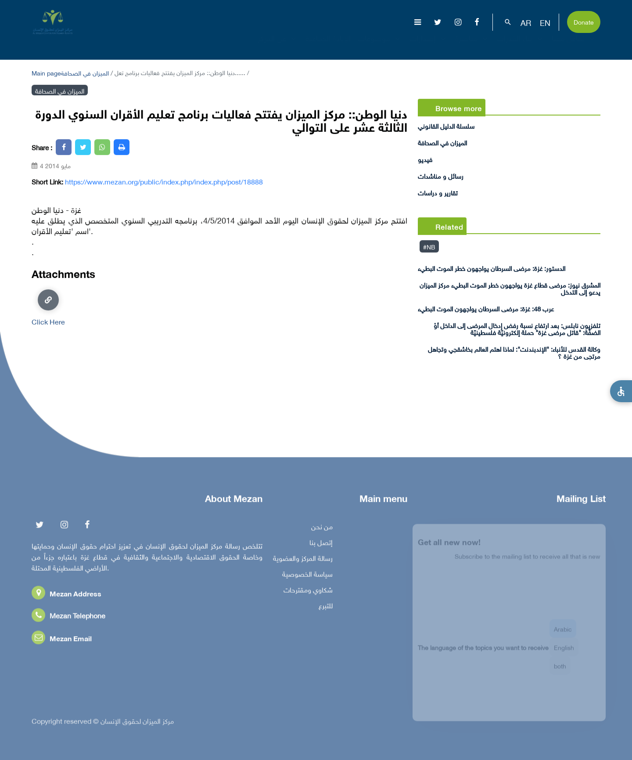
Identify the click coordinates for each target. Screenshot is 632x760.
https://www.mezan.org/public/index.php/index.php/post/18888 (164, 181)
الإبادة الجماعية (328, 46)
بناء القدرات (521, 46)
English (564, 651)
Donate (584, 21)
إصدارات (428, 46)
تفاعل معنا (574, 46)
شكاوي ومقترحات (308, 591)
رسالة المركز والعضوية (303, 560)
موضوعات (380, 46)
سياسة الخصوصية (307, 575)
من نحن (322, 528)
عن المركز (278, 46)
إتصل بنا (321, 544)
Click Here (48, 306)
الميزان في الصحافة (85, 72)
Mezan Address (66, 595)
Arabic (563, 632)
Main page (46, 72)
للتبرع (326, 607)
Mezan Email (62, 640)
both (560, 669)
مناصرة (472, 46)
